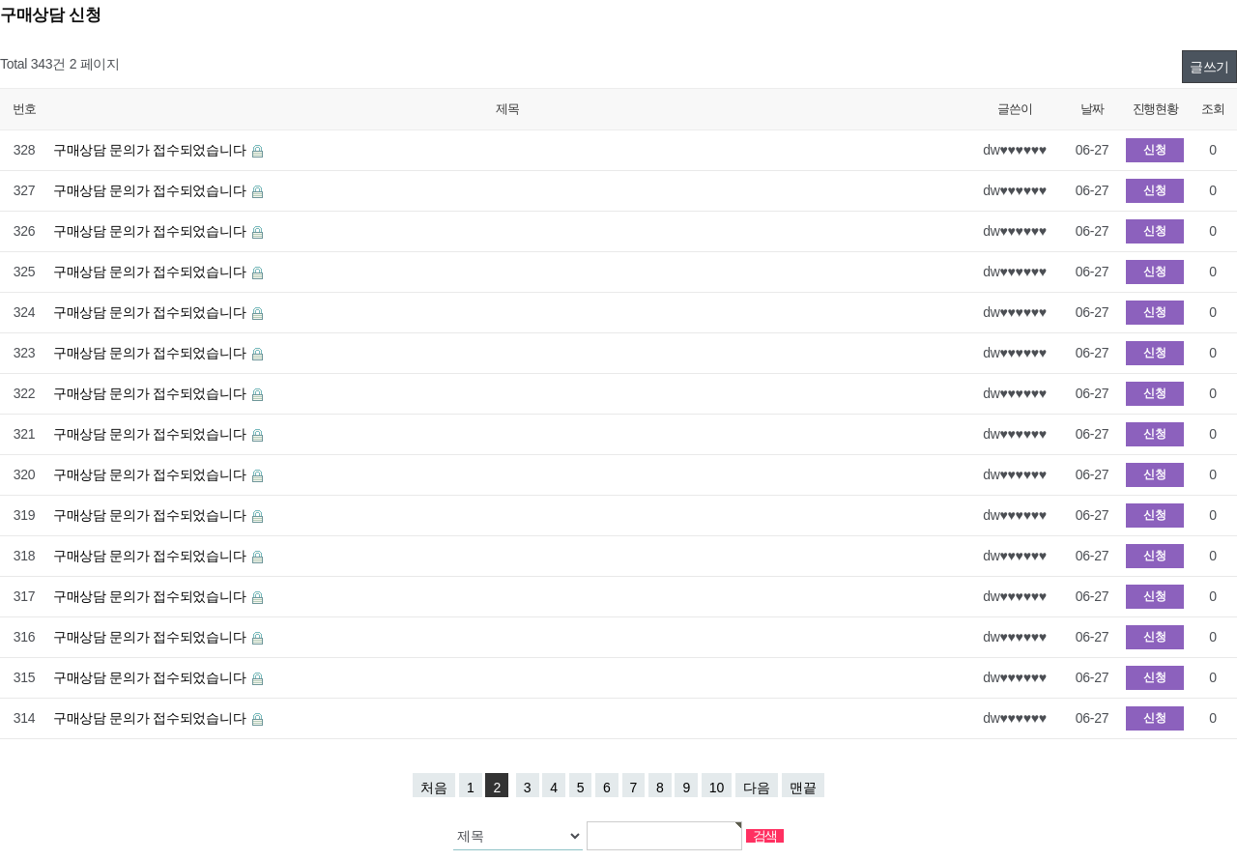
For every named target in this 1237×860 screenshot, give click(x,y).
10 (717, 787)
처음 (433, 787)
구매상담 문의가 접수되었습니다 (151, 150)
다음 (756, 787)
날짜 (1091, 108)
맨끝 (803, 787)
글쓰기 (1209, 66)
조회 (1212, 108)
